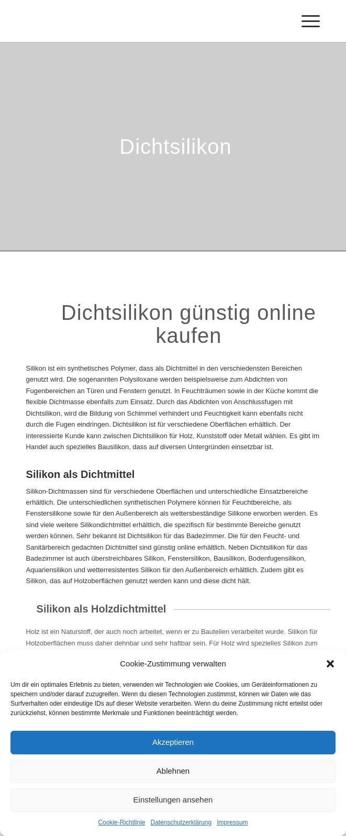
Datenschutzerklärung (180, 822)
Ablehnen (173, 770)
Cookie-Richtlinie (121, 822)
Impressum (232, 822)
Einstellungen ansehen (173, 799)
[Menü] (305, 21)
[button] (330, 664)
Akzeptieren (173, 742)
